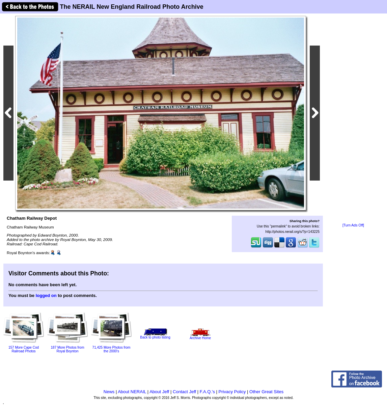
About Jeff (159, 391)
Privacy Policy (232, 391)
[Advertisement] (353, 119)
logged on (46, 295)
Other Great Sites (266, 391)
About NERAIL (132, 391)
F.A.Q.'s (207, 391)
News (109, 391)
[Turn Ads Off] (353, 225)
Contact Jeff (184, 391)
